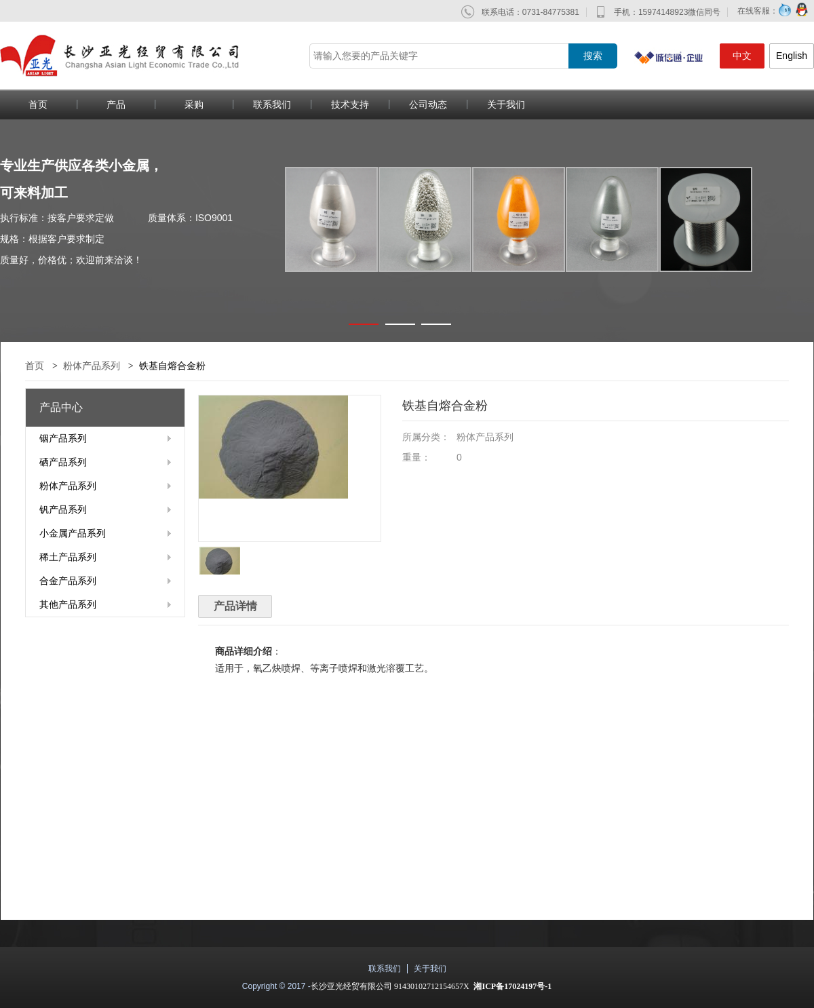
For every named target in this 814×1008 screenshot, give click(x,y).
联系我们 (272, 104)
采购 (194, 104)
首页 (34, 365)
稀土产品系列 (67, 556)
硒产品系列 (63, 462)
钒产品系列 (63, 509)
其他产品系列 (67, 604)
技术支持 (350, 104)
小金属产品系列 (72, 533)
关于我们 (506, 104)
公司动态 (428, 104)
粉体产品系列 (91, 365)
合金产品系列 (67, 580)
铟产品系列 (63, 438)
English (791, 55)
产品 (115, 104)
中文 (742, 55)
